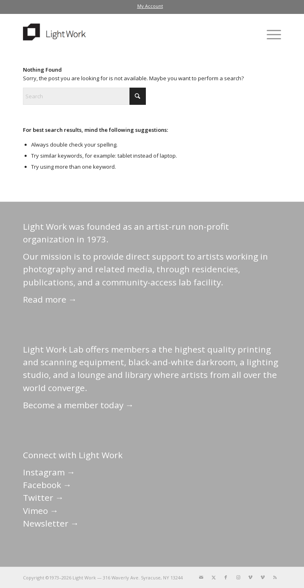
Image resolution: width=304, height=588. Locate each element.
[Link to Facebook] (226, 577)
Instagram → (49, 472)
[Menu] (270, 34)
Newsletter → (51, 523)
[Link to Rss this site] (275, 577)
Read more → (50, 299)
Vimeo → (41, 510)
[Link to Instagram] (238, 577)
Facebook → (47, 485)
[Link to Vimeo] (250, 577)
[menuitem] (150, 6)
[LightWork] (126, 34)
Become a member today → (78, 405)
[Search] (84, 96)
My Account (150, 6)
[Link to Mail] (201, 577)
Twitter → (43, 497)
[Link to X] (213, 577)
